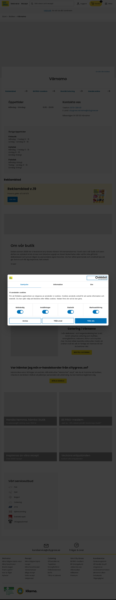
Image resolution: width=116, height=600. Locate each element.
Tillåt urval (58, 321)
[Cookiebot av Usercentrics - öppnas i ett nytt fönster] (97, 278)
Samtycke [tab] (24, 284)
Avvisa (25, 321)
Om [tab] (91, 284)
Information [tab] (58, 284)
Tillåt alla (90, 321)
